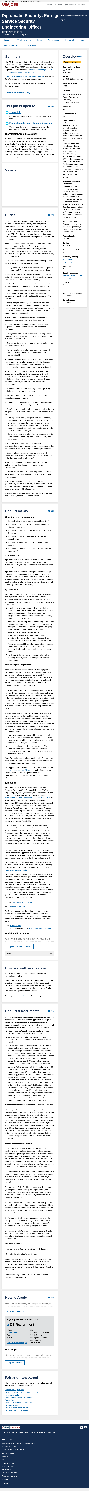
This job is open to (24, 40)
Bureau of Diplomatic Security (22, 72)
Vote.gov (5, 1483)
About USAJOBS (8, 1453)
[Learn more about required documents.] (51, 1011)
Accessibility (6, 1457)
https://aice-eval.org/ (17, 907)
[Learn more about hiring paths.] (51, 106)
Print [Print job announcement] (64, 20)
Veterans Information (9, 1446)
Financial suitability (12, 1395)
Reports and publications (10, 1473)
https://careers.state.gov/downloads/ (20, 770)
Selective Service (11, 1405)
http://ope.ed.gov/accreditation (16, 870)
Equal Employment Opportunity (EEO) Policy (22, 1392)
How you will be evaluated (74, 40)
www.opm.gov (15, 926)
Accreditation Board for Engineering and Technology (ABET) (28, 798)
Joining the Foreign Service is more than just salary (24, 76)
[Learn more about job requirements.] (51, 511)
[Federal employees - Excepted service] (30, 126)
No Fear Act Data (8, 1466)
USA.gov (5, 1479)
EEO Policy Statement (9, 1440)
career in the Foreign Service (41, 70)
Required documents (12, 45)
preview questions (20, 996)
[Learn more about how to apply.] (51, 1297)
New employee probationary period (18, 1397)
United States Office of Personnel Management (31, 1432)
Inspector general (8, 1463)
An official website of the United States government (23, 1)
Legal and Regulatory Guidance (13, 1449)
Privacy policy (7, 1469)
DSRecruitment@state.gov (17, 1343)
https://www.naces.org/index (22, 902)
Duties (39, 40)
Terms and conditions (9, 1476)
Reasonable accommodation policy (18, 1403)
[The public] (30, 115)
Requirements (53, 40)
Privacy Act (9, 1400)
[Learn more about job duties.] (51, 215)
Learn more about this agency (18, 93)
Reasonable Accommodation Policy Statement (18, 1443)
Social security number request (17, 1410)
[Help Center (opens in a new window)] (70, 4)
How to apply (31, 45)
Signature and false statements (17, 1408)
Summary (8, 40)
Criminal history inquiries (14, 1390)
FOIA (3, 1460)
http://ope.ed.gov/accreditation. (40, 928)
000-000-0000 (12, 1332)
